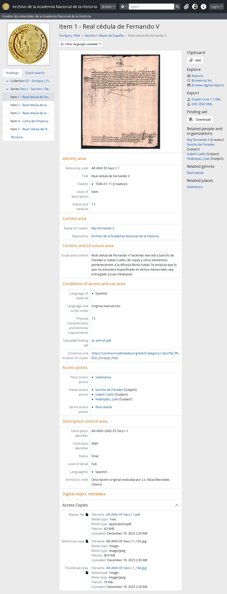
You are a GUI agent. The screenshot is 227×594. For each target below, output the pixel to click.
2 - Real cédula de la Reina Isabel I (42, 105)
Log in (215, 6)
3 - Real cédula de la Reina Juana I (42, 113)
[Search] (152, 7)
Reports (195, 76)
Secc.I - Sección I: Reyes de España (44, 89)
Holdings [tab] (12, 73)
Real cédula (103, 407)
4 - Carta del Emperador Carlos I (41, 121)
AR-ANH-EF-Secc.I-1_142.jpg (126, 568)
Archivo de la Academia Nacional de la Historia (125, 236)
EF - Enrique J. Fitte (39, 81)
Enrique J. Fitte (69, 35)
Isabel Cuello (104, 394)
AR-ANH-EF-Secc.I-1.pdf (123, 514)
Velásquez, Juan (106, 399)
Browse (107, 6)
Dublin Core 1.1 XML (204, 99)
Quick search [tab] (34, 73)
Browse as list (199, 80)
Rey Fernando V (102, 228)
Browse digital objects (205, 85)
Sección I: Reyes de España (104, 35)
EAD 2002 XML (200, 104)
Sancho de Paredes (109, 390)
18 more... (17, 137)
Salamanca (103, 377)
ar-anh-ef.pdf (101, 340)
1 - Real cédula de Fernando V (39, 97)
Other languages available (80, 44)
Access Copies (75, 505)
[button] (186, 6)
